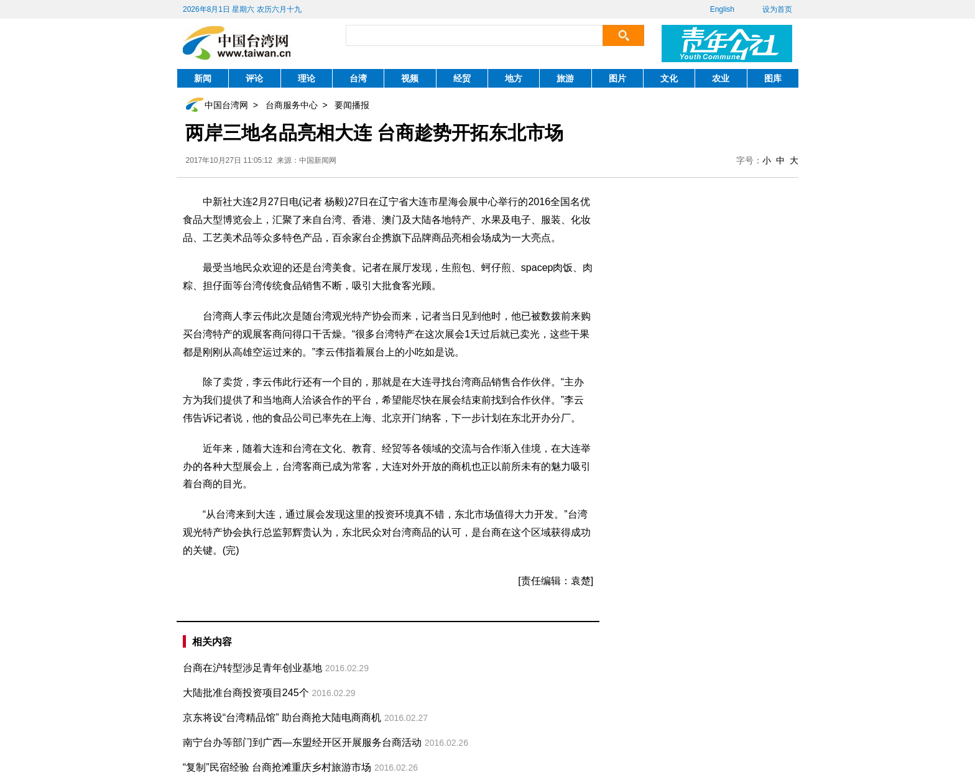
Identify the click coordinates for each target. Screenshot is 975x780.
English (722, 9)
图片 (617, 78)
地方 (513, 78)
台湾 (358, 78)
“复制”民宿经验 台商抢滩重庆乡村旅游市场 (277, 767)
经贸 (462, 78)
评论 (254, 78)
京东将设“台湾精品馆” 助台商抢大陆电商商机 (282, 717)
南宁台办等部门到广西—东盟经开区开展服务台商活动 (302, 742)
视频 (409, 78)
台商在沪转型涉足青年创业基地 (252, 668)
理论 (306, 78)
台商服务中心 (292, 105)
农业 (720, 78)
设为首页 (777, 9)
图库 (773, 78)
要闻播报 (352, 105)
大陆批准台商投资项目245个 (246, 692)
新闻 (202, 78)
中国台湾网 (226, 105)
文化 (669, 78)
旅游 (565, 78)
